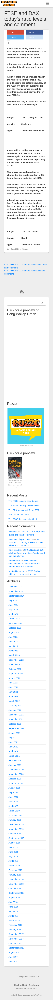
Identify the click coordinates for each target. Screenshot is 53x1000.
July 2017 (13, 957)
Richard (25, 249)
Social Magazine (24, 995)
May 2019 (13, 856)
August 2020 (14, 788)
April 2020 (13, 806)
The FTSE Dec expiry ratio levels (23, 505)
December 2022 (16, 660)
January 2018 (14, 929)
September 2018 (16, 893)
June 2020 (13, 797)
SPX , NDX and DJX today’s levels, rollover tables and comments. (25, 542)
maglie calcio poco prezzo (20, 539)
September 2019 (16, 838)
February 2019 (15, 870)
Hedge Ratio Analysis (26, 985)
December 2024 (16, 586)
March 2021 (14, 756)
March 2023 (14, 655)
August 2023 (14, 632)
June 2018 (13, 907)
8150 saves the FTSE (18, 514)
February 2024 (15, 623)
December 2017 (16, 934)
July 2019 (13, 847)
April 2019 (13, 861)
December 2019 (16, 824)
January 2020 (14, 820)
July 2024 (13, 600)
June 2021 (13, 742)
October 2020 (14, 778)
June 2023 (13, 641)
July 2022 (13, 682)
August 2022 (14, 678)
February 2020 (15, 815)
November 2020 (16, 774)
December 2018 (16, 879)
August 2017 (14, 952)
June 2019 (13, 852)
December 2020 (16, 769)
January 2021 (14, 765)
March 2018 (14, 920)
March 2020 (14, 811)
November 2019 (16, 829)
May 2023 (13, 646)
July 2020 (13, 792)
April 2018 (13, 916)
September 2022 (16, 673)
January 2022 (14, 710)
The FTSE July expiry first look (22, 519)
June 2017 (13, 961)
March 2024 (14, 618)
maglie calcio (14, 550)
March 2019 (14, 865)
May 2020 (13, 801)
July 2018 (13, 902)
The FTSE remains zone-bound (23, 501)
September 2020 (16, 783)
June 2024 (13, 605)
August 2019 (14, 843)
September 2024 (16, 596)
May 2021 (13, 746)
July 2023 (13, 637)
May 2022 (13, 692)
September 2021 (16, 728)
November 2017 (16, 939)
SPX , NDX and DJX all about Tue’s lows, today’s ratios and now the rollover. (26, 553)
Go (42, 303)
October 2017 (14, 943)
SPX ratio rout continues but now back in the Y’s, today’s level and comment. (24, 563)
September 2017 (16, 948)
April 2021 (13, 751)
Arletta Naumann (16, 571)
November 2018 (16, 884)
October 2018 (14, 888)
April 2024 (13, 614)
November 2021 (16, 719)
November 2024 (16, 591)
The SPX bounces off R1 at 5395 (23, 510)
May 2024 (13, 609)
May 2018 (13, 911)
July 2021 (13, 737)
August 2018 (14, 897)
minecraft (12, 531)
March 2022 (14, 701)
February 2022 (15, 705)
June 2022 (13, 687)
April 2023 (13, 650)
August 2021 (14, 733)
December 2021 (16, 714)
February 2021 (15, 760)
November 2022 (16, 664)
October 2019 (14, 833)
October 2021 (14, 724)
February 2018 (15, 925)
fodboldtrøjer (14, 560)
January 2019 (14, 875)
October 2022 (14, 669)
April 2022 (13, 696)
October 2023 (14, 628)
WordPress (38, 995)
